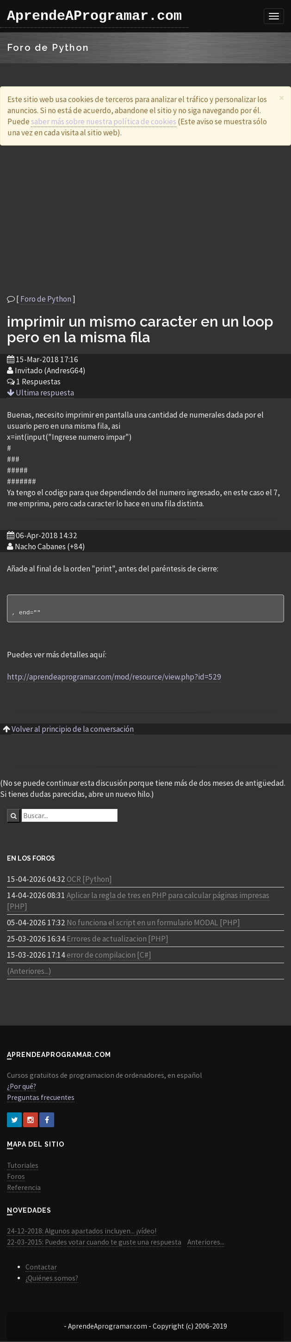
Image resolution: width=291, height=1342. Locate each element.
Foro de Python (45, 299)
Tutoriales (22, 1166)
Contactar (41, 1267)
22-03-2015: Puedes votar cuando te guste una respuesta (94, 1243)
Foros (16, 1177)
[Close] (281, 98)
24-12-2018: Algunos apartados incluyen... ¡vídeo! (81, 1231)
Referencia (24, 1188)
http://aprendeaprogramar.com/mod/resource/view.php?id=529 (114, 678)
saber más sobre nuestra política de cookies (103, 121)
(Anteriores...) (29, 972)
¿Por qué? (21, 1087)
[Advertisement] (146, 219)
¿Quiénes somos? (51, 1279)
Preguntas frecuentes (40, 1098)
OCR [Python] (89, 880)
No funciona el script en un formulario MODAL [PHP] (153, 923)
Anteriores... (205, 1243)
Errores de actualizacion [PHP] (117, 940)
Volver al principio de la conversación (73, 730)
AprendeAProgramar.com (94, 16)
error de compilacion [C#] (109, 956)
